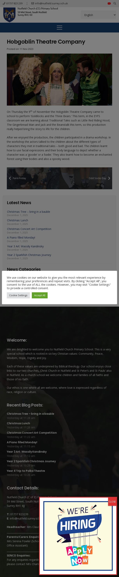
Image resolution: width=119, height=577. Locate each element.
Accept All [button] (39, 295)
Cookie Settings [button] (18, 295)
